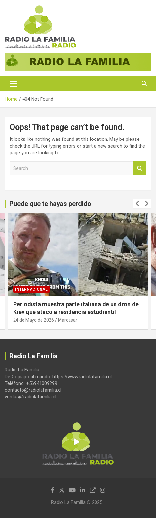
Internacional (31, 289)
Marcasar (67, 320)
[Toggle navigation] (13, 83)
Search (139, 168)
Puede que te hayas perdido (50, 204)
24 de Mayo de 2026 (33, 320)
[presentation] (137, 203)
